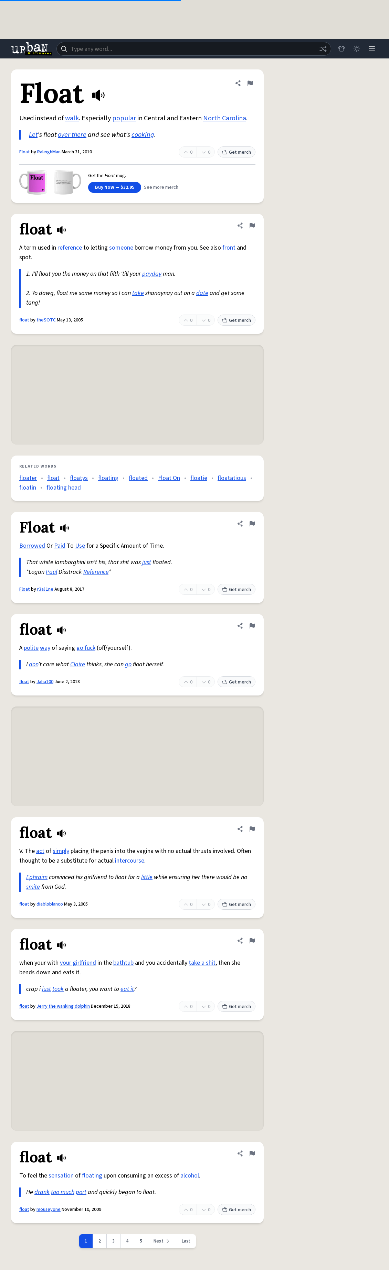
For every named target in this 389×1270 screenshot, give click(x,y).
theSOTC (46, 320)
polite (31, 648)
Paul (51, 572)
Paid (59, 545)
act (40, 851)
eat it (127, 989)
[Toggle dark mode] (356, 49)
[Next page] (162, 1241)
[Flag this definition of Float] (249, 83)
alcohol (189, 1175)
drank (42, 1192)
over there (72, 135)
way (45, 648)
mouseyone (48, 1209)
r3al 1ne (45, 589)
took (58, 989)
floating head (63, 487)
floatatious (232, 478)
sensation (61, 1175)
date (202, 293)
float (24, 320)
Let (33, 135)
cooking (143, 135)
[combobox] (193, 49)
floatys (79, 478)
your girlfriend (78, 963)
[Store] (341, 49)
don (33, 664)
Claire (77, 664)
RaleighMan (49, 152)
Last (186, 1241)
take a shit (202, 963)
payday (151, 274)
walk (72, 118)
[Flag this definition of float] (251, 225)
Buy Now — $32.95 (114, 187)
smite (33, 887)
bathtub (123, 963)
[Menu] (372, 49)
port (81, 1192)
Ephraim (37, 877)
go (128, 664)
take (138, 293)
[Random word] (323, 49)
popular (124, 118)
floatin (27, 487)
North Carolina (224, 118)
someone (121, 247)
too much (62, 1192)
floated (138, 478)
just (146, 562)
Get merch (236, 152)
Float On (169, 478)
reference (69, 247)
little (147, 877)
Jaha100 (44, 681)
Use (80, 545)
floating (108, 478)
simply (61, 851)
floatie (198, 478)
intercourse (129, 860)
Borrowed (32, 545)
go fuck (85, 648)
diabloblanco (49, 904)
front (228, 247)
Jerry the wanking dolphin (63, 1006)
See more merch (161, 187)
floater (28, 478)
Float (24, 152)
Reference (95, 572)
